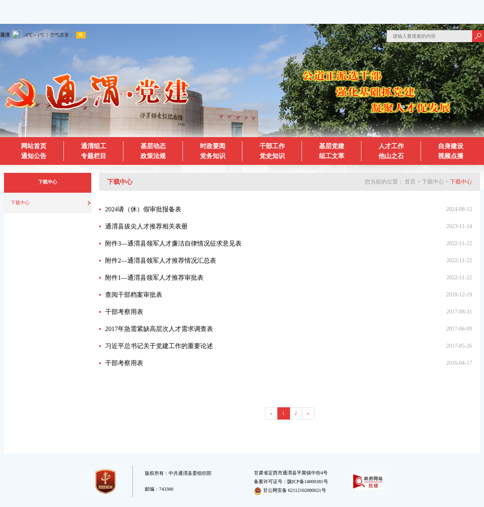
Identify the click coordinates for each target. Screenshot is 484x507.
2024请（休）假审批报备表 (143, 209)
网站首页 (33, 146)
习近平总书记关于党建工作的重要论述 (159, 346)
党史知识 (272, 156)
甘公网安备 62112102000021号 (290, 490)
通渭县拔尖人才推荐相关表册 (146, 226)
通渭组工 (93, 146)
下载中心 (20, 202)
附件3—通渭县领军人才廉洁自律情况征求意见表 (173, 243)
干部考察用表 (124, 311)
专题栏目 (93, 156)
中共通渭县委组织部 (190, 473)
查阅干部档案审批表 (133, 294)
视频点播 (450, 156)
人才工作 (391, 146)
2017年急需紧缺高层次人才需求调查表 (159, 328)
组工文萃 (331, 156)
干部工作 (272, 146)
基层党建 (331, 146)
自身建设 (450, 146)
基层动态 (153, 146)
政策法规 (153, 156)
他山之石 (391, 156)
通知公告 (33, 156)
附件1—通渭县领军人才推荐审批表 (154, 277)
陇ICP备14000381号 (307, 481)
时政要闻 (212, 146)
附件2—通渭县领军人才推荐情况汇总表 (160, 260)
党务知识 (212, 156)
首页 (410, 182)
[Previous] (271, 413)
